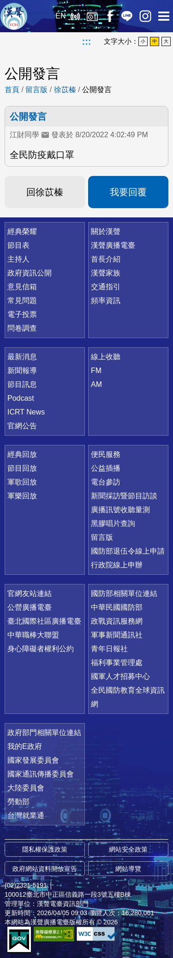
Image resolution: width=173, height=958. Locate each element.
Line (127, 16)
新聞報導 (22, 370)
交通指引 (105, 287)
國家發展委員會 (33, 760)
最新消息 (22, 357)
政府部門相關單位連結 (44, 732)
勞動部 (18, 802)
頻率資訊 (105, 300)
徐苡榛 (65, 89)
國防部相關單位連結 (124, 593)
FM (96, 370)
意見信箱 (22, 287)
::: (86, 41)
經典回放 (92, 16)
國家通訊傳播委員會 (40, 774)
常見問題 (22, 300)
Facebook (109, 16)
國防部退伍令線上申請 (128, 551)
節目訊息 (22, 384)
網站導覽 (128, 868)
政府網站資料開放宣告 (44, 868)
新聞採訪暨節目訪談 (124, 496)
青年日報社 (109, 649)
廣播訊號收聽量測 (120, 510)
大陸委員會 (25, 788)
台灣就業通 (25, 815)
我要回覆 (128, 192)
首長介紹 (105, 259)
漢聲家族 (105, 273)
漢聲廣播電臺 (14, 16)
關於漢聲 (105, 231)
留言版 (36, 89)
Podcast (20, 398)
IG (145, 16)
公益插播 (105, 468)
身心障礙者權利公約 (40, 649)
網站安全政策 (128, 849)
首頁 (12, 89)
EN (60, 16)
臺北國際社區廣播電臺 (44, 621)
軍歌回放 (22, 482)
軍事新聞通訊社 (117, 635)
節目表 (18, 245)
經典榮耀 (22, 231)
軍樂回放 (22, 496)
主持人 (18, 259)
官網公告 (22, 426)
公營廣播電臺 (29, 607)
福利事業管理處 (117, 662)
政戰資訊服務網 (117, 621)
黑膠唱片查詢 (113, 523)
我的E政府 (24, 746)
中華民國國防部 (117, 607)
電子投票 (22, 314)
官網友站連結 (29, 593)
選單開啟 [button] (164, 16)
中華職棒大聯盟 (33, 635)
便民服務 (105, 454)
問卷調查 (22, 328)
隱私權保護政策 (44, 849)
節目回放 (22, 468)
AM (96, 384)
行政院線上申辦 (117, 565)
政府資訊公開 (29, 273)
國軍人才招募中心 (120, 676)
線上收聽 (75, 16)
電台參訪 (105, 482)
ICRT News (26, 412)
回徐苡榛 (44, 192)
